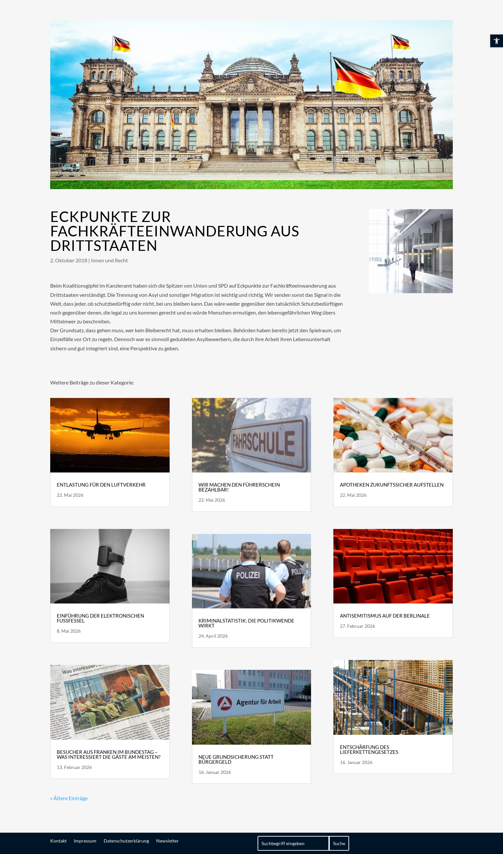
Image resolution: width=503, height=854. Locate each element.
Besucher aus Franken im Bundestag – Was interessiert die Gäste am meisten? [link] (108, 754)
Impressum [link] (85, 840)
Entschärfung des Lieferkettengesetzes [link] (369, 749)
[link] (496, 40)
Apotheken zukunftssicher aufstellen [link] (392, 485)
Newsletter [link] (167, 840)
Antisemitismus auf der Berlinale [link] (385, 616)
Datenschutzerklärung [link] (126, 840)
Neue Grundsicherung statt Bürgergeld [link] (236, 759)
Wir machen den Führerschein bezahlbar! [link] (239, 487)
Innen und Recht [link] (109, 260)
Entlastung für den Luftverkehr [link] (101, 485)
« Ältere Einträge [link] (69, 798)
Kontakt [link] (58, 840)
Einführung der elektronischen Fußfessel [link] (100, 618)
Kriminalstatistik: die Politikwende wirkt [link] (246, 623)
